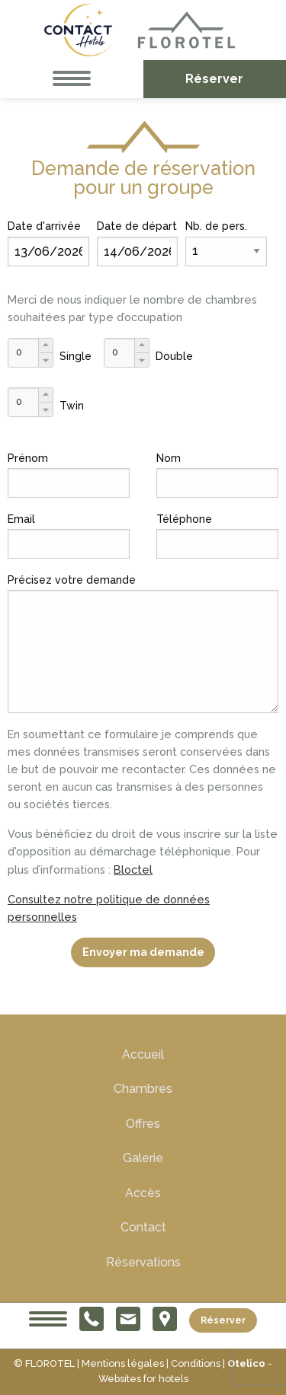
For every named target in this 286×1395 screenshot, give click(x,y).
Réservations (143, 1262)
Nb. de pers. (216, 226)
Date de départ (137, 226)
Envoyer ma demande (143, 951)
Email (21, 519)
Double (174, 356)
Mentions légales (123, 1363)
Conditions (195, 1363)
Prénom (28, 458)
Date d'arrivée (44, 226)
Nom (168, 458)
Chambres (143, 1088)
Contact (143, 1227)
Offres (143, 1123)
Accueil (143, 1054)
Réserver (223, 1319)
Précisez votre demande (72, 580)
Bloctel (133, 869)
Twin (71, 406)
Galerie (143, 1158)
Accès (143, 1193)
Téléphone (184, 519)
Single (75, 356)
